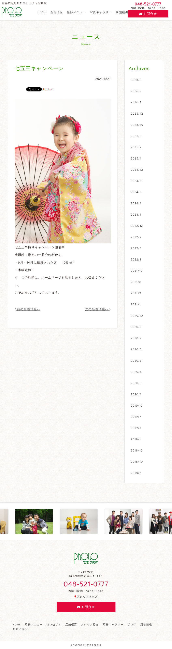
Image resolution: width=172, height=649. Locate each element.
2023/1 (136, 214)
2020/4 (136, 372)
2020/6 (136, 349)
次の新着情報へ (98, 309)
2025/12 (137, 113)
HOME (42, 12)
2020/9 (136, 327)
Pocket (48, 89)
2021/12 (137, 270)
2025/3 (136, 136)
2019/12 (137, 405)
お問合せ (148, 14)
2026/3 (136, 80)
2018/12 (137, 450)
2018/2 (136, 473)
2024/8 (136, 181)
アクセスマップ (86, 596)
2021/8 (136, 282)
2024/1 (136, 203)
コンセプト (53, 624)
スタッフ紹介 (90, 624)
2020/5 (136, 360)
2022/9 (136, 237)
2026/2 (136, 91)
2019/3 (136, 428)
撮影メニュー (76, 12)
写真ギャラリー (101, 12)
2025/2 (136, 147)
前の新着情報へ (27, 309)
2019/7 (136, 417)
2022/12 (137, 226)
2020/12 (137, 316)
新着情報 (56, 12)
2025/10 (137, 125)
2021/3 (136, 293)
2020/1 (136, 394)
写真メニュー (33, 624)
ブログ (131, 624)
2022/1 (136, 259)
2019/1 (136, 439)
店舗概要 (122, 12)
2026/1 (136, 102)
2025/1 (136, 158)
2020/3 (136, 383)
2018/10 (137, 461)
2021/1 (136, 304)
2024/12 (137, 169)
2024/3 (136, 192)
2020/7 (136, 338)
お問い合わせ (21, 629)
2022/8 (136, 248)
